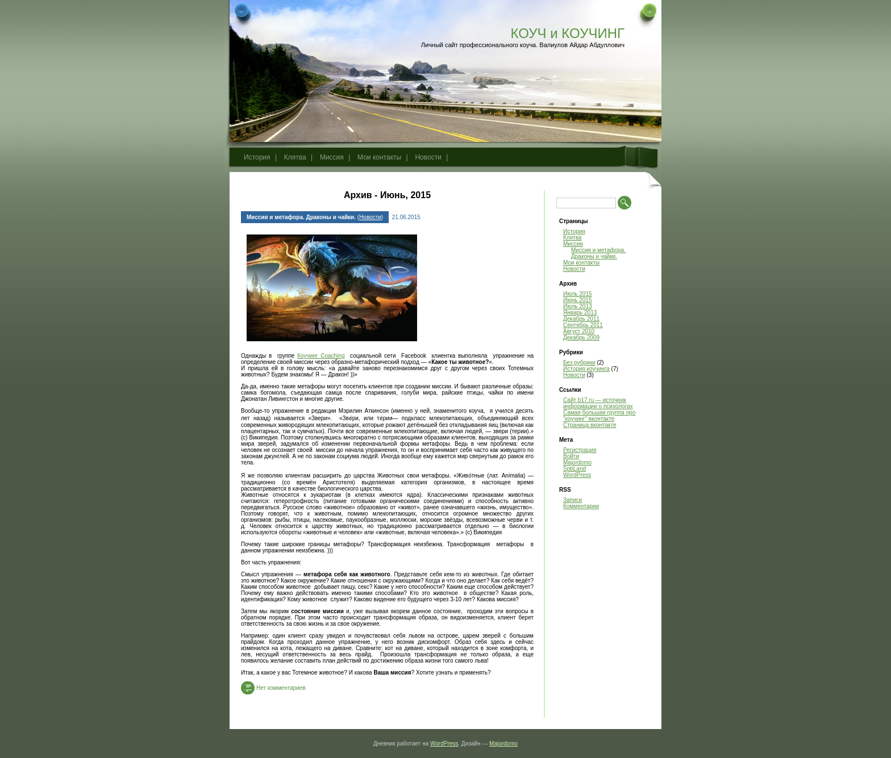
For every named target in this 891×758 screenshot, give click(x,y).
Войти (571, 456)
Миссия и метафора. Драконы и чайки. (301, 217)
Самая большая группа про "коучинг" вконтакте (599, 415)
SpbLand (574, 469)
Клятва (295, 157)
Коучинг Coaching (320, 356)
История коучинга (586, 369)
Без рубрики (579, 362)
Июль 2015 (577, 294)
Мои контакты (379, 157)
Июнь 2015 (577, 300)
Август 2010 (578, 331)
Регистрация (579, 450)
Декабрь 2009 (581, 337)
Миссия (332, 157)
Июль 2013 (577, 306)
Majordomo (577, 462)
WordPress (577, 475)
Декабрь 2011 (581, 319)
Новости (428, 157)
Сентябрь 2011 (583, 325)
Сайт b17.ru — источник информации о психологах (598, 403)
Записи (572, 500)
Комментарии (581, 506)
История (257, 157)
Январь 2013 (580, 312)
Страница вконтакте (590, 425)
